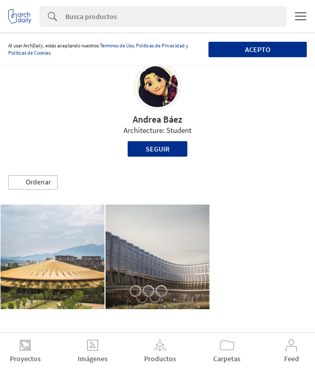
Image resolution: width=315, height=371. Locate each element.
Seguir (157, 149)
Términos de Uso (117, 45)
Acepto (257, 49)
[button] (33, 182)
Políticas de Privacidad (160, 45)
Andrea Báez (157, 119)
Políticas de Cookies (29, 52)
